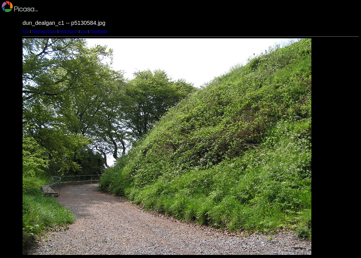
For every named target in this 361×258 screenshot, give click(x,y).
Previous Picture (44, 31)
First (26, 31)
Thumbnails (98, 31)
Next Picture (68, 31)
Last (83, 31)
